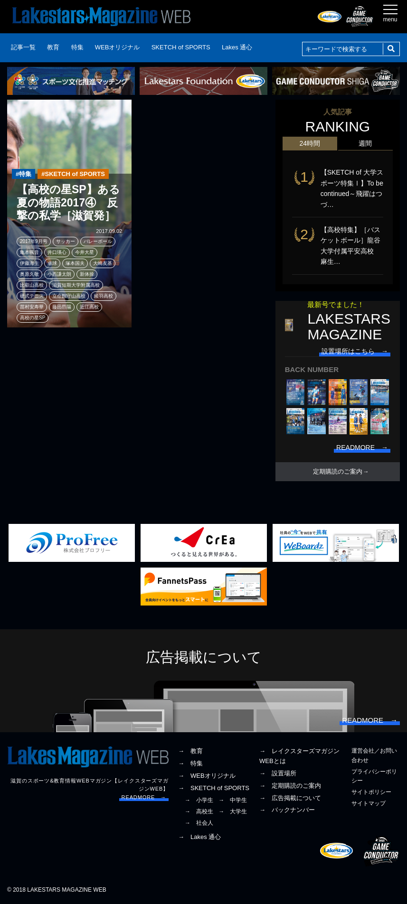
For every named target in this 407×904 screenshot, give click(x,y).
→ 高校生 (199, 811)
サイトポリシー (371, 792)
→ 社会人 (199, 823)
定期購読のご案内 (337, 471)
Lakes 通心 (237, 47)
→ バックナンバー (287, 809)
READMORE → (144, 797)
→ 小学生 (199, 800)
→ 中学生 (232, 800)
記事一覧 (23, 47)
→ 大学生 (232, 811)
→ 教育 (190, 751)
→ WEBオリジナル (207, 775)
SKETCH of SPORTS (180, 47)
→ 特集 (190, 763)
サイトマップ (368, 803)
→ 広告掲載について (290, 797)
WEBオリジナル (117, 47)
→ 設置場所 (277, 773)
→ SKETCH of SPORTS (213, 788)
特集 (77, 47)
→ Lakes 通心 (199, 836)
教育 (53, 47)
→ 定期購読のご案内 (290, 785)
